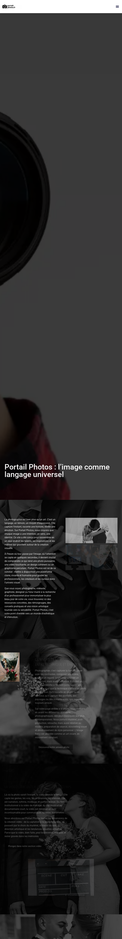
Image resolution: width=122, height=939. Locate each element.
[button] (117, 6)
